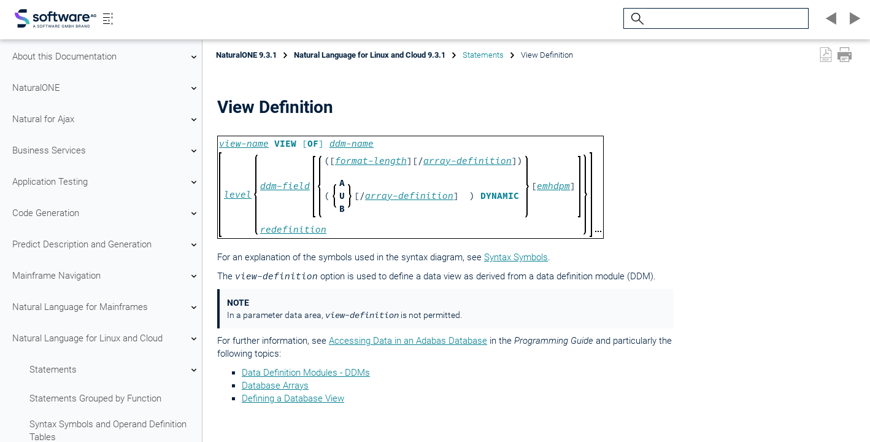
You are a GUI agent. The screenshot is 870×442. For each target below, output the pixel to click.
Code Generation (106, 213)
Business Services (106, 151)
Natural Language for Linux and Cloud (106, 339)
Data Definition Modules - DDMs (306, 372)
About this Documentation (106, 57)
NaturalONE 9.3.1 (246, 55)
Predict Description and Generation (106, 245)
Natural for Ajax (106, 120)
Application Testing (106, 182)
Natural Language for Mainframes (106, 307)
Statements (114, 370)
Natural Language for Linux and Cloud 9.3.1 (369, 55)
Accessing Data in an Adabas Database (408, 340)
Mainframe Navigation (106, 276)
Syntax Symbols (516, 257)
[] (324, 143)
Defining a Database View (293, 398)
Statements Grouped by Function (95, 398)
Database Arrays (275, 385)
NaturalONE (106, 88)
